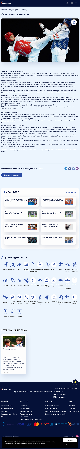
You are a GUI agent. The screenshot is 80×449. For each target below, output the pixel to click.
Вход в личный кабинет (9, 414)
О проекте (23, 406)
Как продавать (6, 406)
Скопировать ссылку (11, 175)
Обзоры (72, 408)
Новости (72, 406)
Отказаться (69, 445)
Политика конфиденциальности (31, 420)
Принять (70, 440)
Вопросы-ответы (51, 408)
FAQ (2, 417)
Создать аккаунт (7, 408)
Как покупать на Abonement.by (55, 414)
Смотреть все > (70, 192)
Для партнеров (25, 408)
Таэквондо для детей (10, 349)
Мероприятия (74, 411)
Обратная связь (25, 417)
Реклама (4, 411)
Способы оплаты (26, 411)
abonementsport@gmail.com (41, 392)
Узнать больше (41, 443)
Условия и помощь (26, 414)
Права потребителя (52, 406)
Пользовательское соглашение (56, 411)
